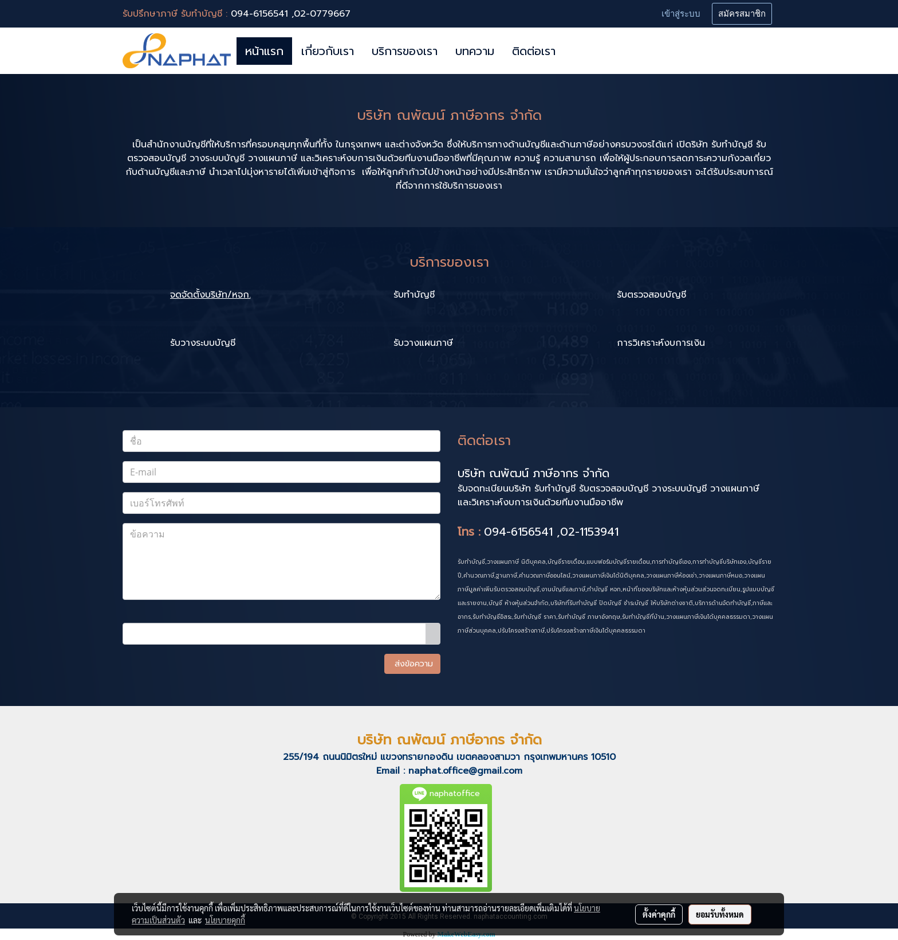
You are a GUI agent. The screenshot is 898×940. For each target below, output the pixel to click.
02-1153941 (589, 531)
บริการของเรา (405, 51)
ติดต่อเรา (534, 51)
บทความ (474, 51)
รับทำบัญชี (414, 295)
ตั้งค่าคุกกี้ (659, 914)
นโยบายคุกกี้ (225, 920)
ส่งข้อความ (412, 664)
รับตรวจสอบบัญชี (651, 295)
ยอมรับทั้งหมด (720, 914)
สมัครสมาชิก (742, 14)
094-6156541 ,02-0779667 (290, 14)
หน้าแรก (264, 51)
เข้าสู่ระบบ (680, 14)
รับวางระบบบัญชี (202, 343)
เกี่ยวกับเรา (327, 51)
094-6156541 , (522, 531)
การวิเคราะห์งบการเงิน (661, 343)
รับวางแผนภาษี (423, 343)
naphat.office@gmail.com (465, 771)
